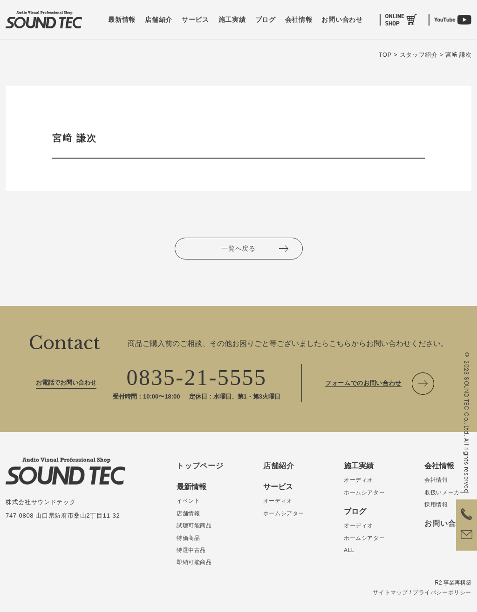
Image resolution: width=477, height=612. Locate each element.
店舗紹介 (158, 19)
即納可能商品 (194, 562)
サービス (195, 19)
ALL (349, 550)
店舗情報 (188, 513)
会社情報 (299, 19)
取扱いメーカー (444, 492)
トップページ (200, 465)
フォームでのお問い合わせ (363, 382)
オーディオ (278, 501)
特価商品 (188, 538)
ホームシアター (283, 513)
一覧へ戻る (238, 248)
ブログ (265, 19)
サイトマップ (390, 592)
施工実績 (232, 19)
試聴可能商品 (194, 525)
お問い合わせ (341, 19)
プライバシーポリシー (442, 592)
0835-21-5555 (197, 377)
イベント (188, 501)
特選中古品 (191, 550)
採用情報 (436, 504)
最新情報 (122, 19)
